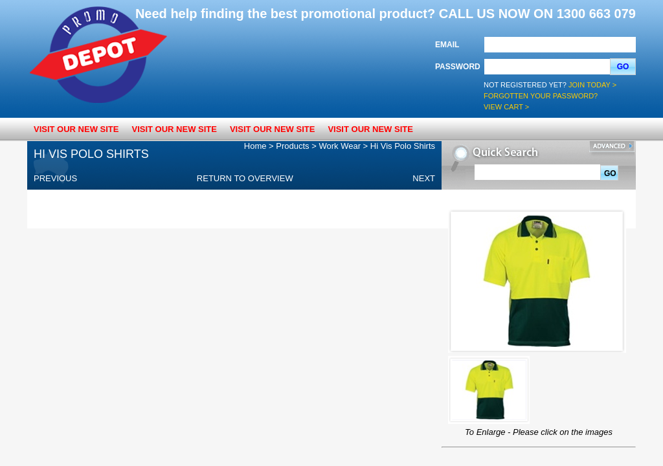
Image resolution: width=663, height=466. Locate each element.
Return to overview (245, 178)
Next (423, 178)
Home (255, 146)
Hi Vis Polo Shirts (402, 146)
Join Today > (592, 85)
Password (457, 66)
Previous (55, 178)
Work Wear (340, 146)
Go (623, 66)
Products (292, 146)
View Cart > (506, 107)
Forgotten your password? (541, 96)
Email (447, 44)
